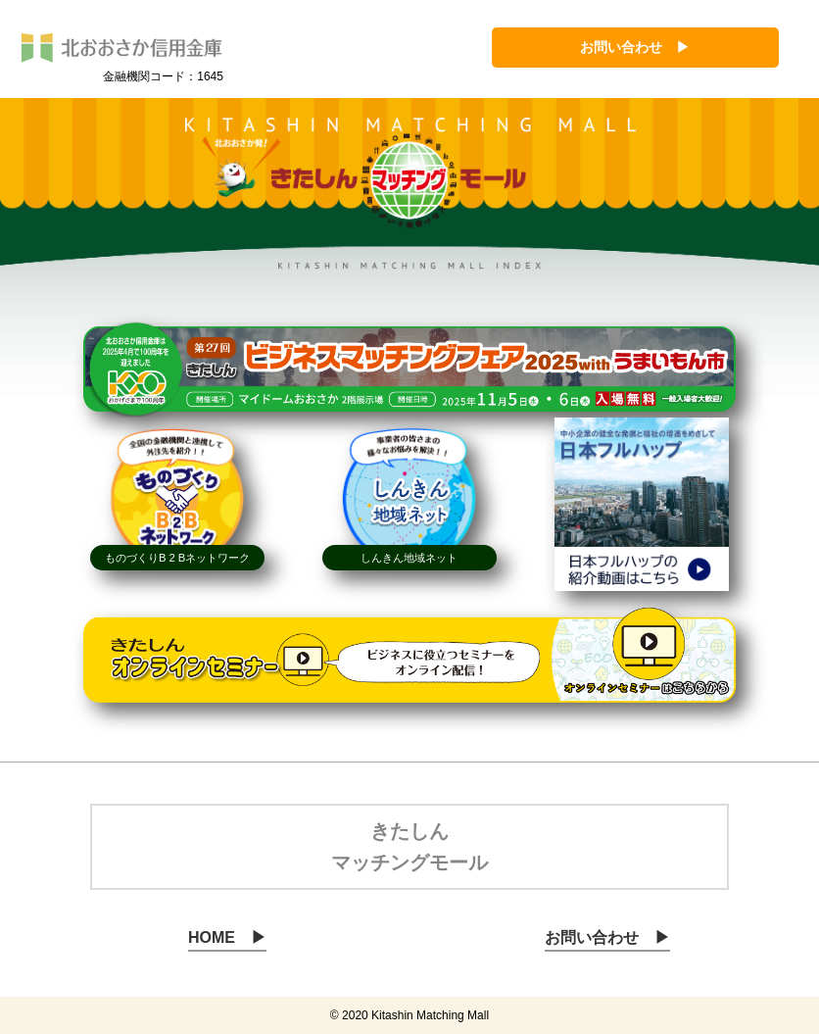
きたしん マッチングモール (409, 846)
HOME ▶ (227, 937)
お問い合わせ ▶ (635, 47)
